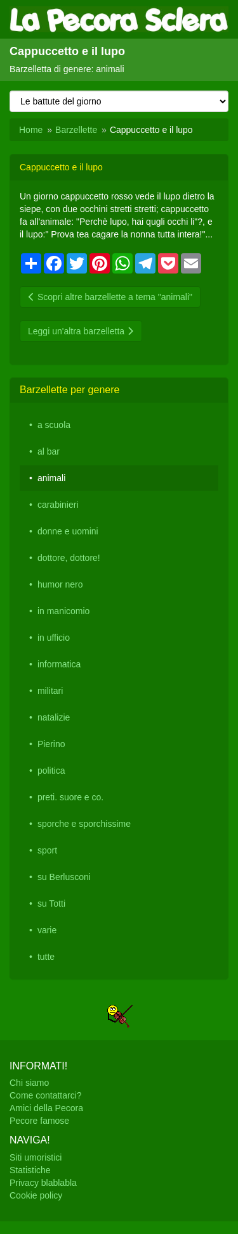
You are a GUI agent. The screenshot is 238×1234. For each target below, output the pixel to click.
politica (51, 770)
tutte (46, 957)
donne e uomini (67, 531)
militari (50, 691)
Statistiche (30, 1170)
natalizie (53, 717)
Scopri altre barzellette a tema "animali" (110, 297)
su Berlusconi (64, 877)
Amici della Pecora (46, 1108)
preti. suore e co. (70, 797)
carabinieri (58, 505)
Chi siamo (29, 1083)
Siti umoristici (36, 1157)
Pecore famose (39, 1121)
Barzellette (76, 130)
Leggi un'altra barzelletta (81, 331)
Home (31, 130)
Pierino (51, 744)
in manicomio (63, 611)
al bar (48, 451)
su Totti (51, 903)
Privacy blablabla (43, 1183)
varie (46, 930)
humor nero (60, 584)
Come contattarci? (46, 1095)
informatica (59, 664)
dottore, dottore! (68, 558)
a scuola (53, 425)
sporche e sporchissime (84, 824)
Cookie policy (36, 1195)
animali (51, 478)
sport (47, 850)
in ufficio (53, 638)
